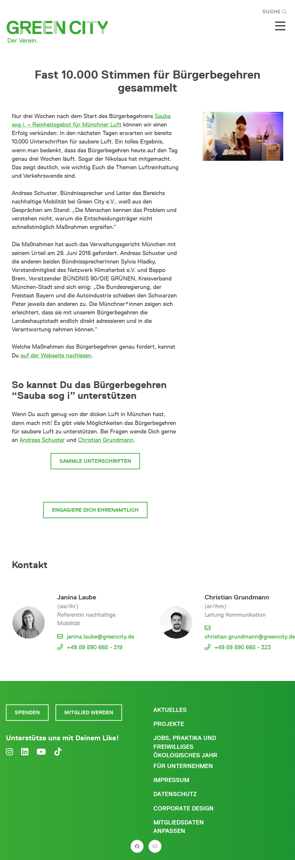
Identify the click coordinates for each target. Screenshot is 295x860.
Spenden (27, 712)
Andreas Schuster (42, 440)
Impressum (171, 780)
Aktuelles (170, 710)
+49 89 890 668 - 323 (242, 647)
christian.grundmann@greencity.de (250, 636)
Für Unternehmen (183, 766)
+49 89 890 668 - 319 (94, 647)
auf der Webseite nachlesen (56, 355)
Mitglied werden (88, 712)
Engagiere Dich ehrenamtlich (95, 510)
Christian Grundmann (105, 440)
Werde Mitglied (74, 485)
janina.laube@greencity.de (100, 636)
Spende (128, 485)
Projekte (168, 724)
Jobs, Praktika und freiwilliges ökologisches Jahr (185, 746)
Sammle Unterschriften (95, 461)
